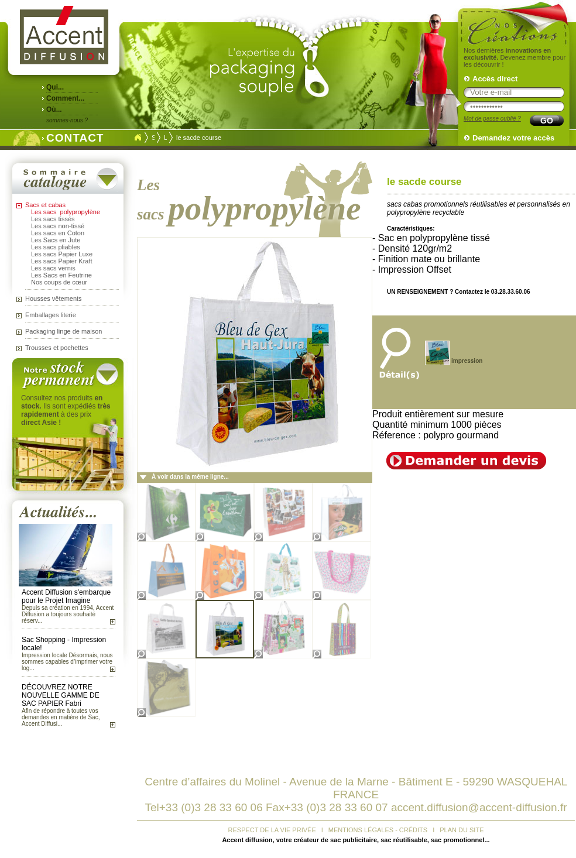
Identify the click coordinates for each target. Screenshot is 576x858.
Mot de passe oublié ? (492, 118)
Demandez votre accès (513, 137)
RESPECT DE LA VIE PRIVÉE (272, 829)
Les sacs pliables (55, 246)
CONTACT (72, 137)
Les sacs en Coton (57, 232)
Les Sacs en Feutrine (61, 275)
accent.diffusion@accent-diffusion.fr (479, 807)
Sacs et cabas (45, 204)
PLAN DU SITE (462, 829)
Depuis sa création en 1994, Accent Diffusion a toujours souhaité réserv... (68, 614)
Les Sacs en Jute (55, 239)
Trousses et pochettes (56, 347)
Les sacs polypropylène (65, 211)
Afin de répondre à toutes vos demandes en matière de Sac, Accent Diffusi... (61, 717)
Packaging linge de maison (63, 331)
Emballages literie (50, 314)
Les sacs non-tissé (57, 225)
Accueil (137, 137)
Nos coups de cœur (59, 282)
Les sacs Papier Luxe (61, 254)
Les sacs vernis (53, 268)
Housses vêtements (53, 298)
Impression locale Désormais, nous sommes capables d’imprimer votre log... (67, 661)
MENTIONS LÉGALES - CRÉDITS (377, 829)
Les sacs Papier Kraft (61, 261)
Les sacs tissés (53, 218)
